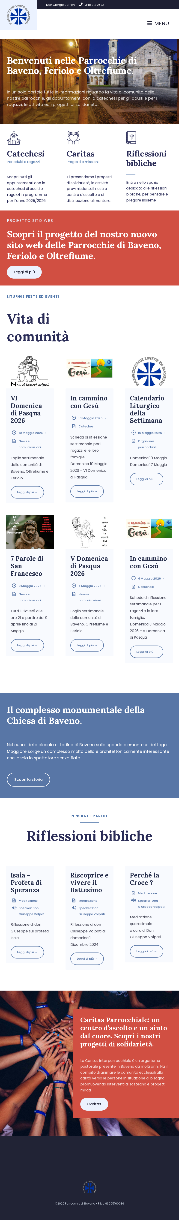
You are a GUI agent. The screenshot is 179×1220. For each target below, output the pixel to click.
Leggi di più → (27, 492)
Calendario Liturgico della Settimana (147, 409)
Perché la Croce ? (144, 879)
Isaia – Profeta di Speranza (26, 882)
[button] (24, 272)
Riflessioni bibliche (146, 158)
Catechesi (26, 153)
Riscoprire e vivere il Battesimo (89, 882)
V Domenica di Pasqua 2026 (89, 565)
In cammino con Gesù (88, 402)
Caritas (81, 153)
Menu (158, 23)
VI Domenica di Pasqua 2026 (26, 409)
